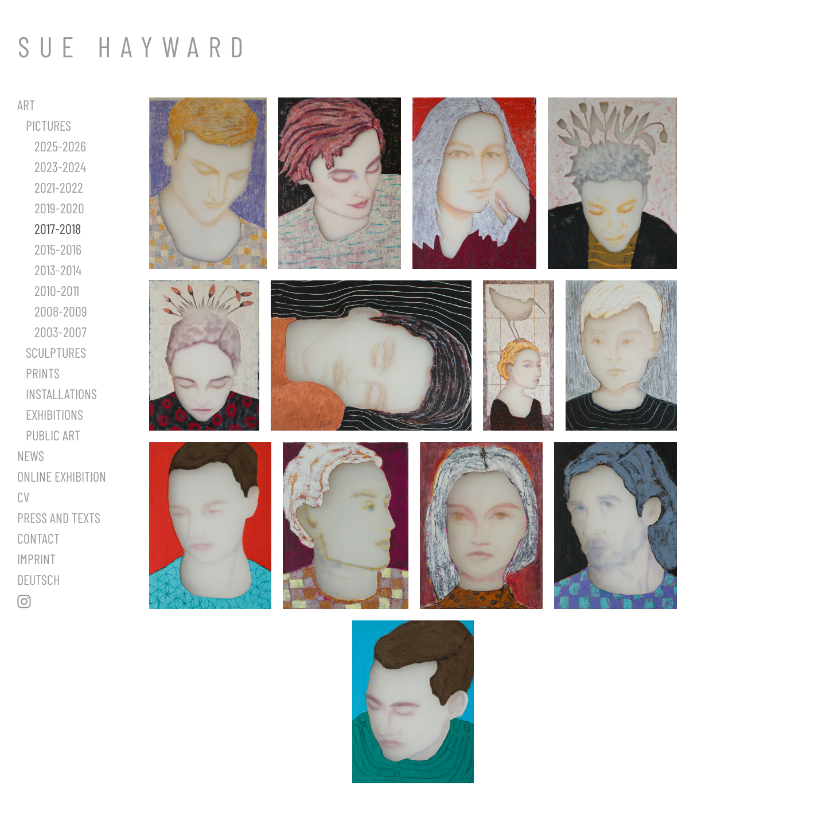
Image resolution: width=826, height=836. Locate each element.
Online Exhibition (61, 476)
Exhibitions (54, 414)
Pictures (48, 125)
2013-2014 (57, 269)
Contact (38, 538)
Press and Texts (58, 517)
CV (23, 497)
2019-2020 (59, 208)
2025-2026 (60, 146)
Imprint (36, 558)
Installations (61, 393)
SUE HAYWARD (135, 46)
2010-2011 (56, 290)
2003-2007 (60, 331)
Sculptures (56, 352)
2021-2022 (58, 187)
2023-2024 (60, 166)
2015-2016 (57, 249)
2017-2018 (57, 228)
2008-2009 (60, 311)
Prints (43, 373)
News (30, 455)
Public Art (53, 435)
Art (26, 104)
